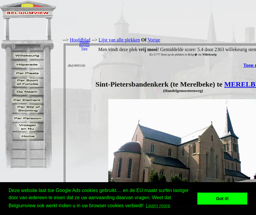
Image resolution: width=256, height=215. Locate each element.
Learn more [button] (158, 205)
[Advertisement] (174, 45)
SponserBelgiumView (84, 45)
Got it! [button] (222, 198)
